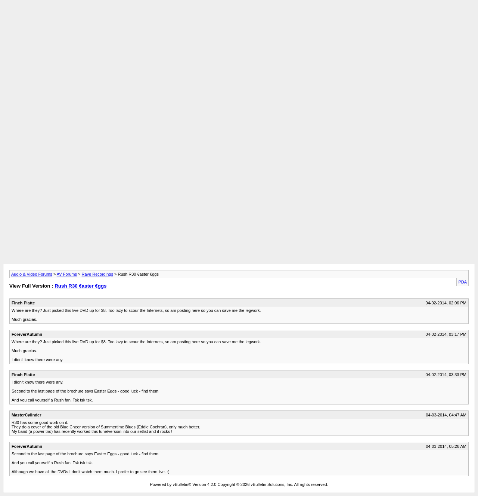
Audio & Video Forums (31, 274)
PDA (462, 282)
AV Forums (67, 274)
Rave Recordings (97, 274)
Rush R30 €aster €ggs (80, 286)
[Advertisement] (239, 20)
